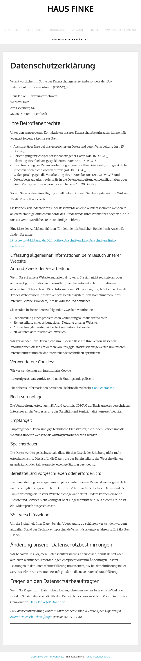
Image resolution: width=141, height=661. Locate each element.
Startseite (12, 29)
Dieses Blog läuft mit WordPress (47, 656)
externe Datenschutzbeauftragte (31, 617)
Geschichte (34, 29)
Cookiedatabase (103, 388)
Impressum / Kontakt (120, 29)
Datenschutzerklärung (70, 39)
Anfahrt (77, 29)
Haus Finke (70, 8)
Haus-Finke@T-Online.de (47, 602)
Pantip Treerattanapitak (98, 656)
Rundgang (57, 29)
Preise (94, 29)
